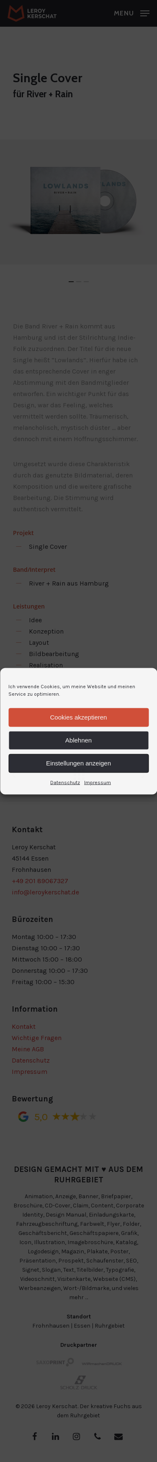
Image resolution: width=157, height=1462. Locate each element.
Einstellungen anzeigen (78, 763)
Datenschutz (65, 782)
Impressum (97, 782)
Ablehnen (78, 740)
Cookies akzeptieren (78, 717)
